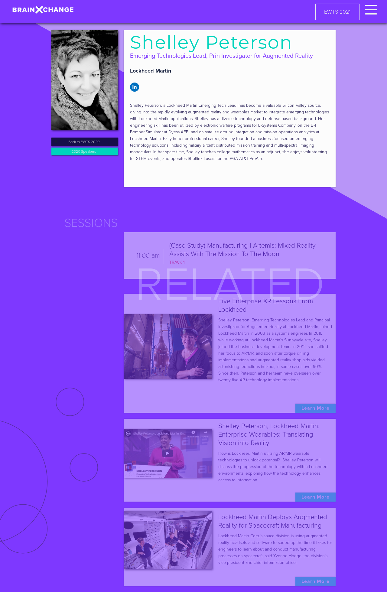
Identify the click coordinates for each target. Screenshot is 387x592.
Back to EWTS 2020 (83, 142)
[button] (370, 8)
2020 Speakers (84, 151)
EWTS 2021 (337, 11)
